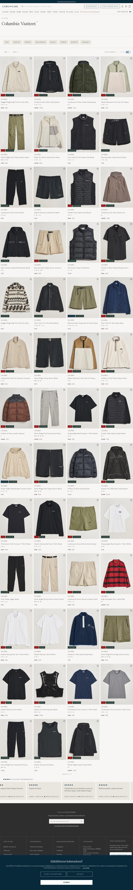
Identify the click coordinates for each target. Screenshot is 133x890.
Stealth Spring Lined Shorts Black (47, 213)
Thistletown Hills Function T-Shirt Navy (82, 710)
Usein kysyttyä (34, 854)
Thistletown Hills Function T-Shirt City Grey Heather (115, 710)
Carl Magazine (122, 12)
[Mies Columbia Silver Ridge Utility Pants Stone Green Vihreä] (16, 132)
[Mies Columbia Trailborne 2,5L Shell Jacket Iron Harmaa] (116, 187)
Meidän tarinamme (9, 847)
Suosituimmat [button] (111, 52)
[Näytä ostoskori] (129, 6)
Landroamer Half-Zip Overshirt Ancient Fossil (15, 378)
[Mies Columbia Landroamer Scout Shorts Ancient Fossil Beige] (83, 573)
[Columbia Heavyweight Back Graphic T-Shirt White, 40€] (116, 524)
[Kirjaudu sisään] (122, 6)
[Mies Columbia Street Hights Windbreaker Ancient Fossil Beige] (16, 463)
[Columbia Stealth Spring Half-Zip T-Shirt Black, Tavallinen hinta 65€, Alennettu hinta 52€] (49, 524)
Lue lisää (86, 868)
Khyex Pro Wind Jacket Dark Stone (47, 157)
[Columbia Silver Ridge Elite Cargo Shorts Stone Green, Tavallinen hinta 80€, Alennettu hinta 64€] (116, 634)
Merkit (49, 12)
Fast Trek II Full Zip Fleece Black (46, 323)
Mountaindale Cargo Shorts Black (113, 157)
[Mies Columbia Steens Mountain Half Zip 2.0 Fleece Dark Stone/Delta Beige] (83, 352)
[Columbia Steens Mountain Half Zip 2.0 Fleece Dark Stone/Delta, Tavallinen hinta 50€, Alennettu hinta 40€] (83, 358)
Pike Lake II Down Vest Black (78, 268)
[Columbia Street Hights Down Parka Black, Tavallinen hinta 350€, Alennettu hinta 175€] (83, 745)
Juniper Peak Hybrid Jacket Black (113, 433)
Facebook (60, 850)
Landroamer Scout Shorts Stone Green (82, 544)
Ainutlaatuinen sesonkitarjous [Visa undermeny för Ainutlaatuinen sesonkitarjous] (90, 12)
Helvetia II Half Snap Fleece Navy (80, 654)
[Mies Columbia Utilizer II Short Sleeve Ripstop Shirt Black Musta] (116, 242)
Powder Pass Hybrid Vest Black (79, 213)
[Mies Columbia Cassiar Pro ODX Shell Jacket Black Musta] (116, 463)
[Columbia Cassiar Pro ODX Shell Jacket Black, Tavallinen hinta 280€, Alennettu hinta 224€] (116, 469)
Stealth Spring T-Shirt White (44, 654)
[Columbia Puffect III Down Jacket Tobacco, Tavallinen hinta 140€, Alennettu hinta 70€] (16, 414)
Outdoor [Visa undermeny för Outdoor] (55, 12)
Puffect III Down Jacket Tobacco (13, 433)
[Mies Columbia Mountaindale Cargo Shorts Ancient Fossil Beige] (49, 242)
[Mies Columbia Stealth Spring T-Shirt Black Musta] (16, 684)
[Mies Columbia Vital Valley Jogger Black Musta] (16, 573)
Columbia (5, 18)
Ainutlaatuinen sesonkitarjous (66, 1)
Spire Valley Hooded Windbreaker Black (15, 268)
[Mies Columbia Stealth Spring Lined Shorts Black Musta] (49, 187)
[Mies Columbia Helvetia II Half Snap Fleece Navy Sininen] (83, 628)
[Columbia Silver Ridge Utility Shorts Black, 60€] (49, 358)
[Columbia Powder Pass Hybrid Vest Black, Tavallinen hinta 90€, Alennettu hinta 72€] (83, 193)
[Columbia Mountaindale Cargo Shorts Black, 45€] (116, 138)
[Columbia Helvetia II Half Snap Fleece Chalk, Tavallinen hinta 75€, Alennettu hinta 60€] (116, 358)
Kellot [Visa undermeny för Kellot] (31, 12)
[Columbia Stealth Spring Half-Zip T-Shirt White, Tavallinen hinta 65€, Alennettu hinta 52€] (16, 634)
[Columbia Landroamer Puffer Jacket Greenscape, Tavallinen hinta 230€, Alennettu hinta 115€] (83, 82)
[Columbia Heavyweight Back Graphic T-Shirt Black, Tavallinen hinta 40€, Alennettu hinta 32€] (83, 414)
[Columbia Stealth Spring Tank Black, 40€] (49, 745)
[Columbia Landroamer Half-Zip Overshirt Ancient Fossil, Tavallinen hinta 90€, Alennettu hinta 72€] (16, 358)
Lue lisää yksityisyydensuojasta (66, 826)
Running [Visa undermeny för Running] (62, 12)
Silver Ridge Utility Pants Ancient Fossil (49, 599)
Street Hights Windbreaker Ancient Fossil (16, 489)
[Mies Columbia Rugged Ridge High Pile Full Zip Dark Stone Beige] (16, 76)
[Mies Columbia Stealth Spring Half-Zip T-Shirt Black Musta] (49, 518)
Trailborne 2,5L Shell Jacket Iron (113, 213)
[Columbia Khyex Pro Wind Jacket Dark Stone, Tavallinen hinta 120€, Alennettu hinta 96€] (49, 138)
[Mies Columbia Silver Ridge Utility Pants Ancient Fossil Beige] (49, 573)
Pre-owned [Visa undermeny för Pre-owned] (69, 12)
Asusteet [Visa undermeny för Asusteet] (25, 12)
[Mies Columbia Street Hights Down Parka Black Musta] (83, 739)
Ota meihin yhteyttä (36, 850)
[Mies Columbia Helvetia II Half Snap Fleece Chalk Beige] (116, 352)
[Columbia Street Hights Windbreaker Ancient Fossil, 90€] (16, 469)
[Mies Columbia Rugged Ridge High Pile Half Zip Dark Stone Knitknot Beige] (16, 297)
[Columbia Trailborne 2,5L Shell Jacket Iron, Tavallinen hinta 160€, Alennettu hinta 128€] (116, 193)
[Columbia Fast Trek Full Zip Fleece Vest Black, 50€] (83, 138)
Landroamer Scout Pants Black (12, 213)
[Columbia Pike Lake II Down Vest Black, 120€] (83, 248)
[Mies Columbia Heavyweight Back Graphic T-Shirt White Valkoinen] (116, 518)
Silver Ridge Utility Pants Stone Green (15, 157)
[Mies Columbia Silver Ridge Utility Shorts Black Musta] (49, 352)
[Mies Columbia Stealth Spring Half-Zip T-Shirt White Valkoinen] (16, 628)
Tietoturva (6, 850)
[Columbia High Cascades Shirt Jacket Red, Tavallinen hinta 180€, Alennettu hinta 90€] (116, 579)
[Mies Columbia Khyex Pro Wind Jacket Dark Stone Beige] (49, 132)
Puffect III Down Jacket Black (78, 489)
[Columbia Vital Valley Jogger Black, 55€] (16, 579)
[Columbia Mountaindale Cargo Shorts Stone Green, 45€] (83, 303)
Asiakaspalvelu (91, 6)
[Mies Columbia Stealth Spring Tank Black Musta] (49, 739)
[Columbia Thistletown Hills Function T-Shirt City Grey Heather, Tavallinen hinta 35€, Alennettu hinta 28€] (116, 690)
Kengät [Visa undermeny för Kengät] (19, 12)
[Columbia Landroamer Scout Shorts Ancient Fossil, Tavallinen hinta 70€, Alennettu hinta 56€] (83, 579)
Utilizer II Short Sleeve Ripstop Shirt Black (114, 268)
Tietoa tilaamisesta (36, 847)
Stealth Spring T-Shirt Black (11, 710)
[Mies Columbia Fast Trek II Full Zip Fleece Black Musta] (49, 297)
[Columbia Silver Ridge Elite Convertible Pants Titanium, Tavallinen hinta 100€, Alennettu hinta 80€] (49, 414)
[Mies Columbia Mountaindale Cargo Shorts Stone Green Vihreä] (83, 297)
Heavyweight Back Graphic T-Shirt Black (83, 433)
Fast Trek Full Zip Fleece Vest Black (81, 157)
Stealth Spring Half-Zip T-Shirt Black (48, 544)
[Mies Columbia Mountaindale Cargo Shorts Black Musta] (116, 132)
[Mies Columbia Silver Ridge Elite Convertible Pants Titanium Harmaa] (49, 408)
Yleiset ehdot (7, 854)
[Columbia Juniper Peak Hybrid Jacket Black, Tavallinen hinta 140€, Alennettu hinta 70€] (116, 414)
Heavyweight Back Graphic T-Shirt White (116, 544)
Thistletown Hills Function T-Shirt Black (16, 544)
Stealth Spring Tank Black (44, 765)
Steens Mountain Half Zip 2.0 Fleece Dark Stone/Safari (114, 102)
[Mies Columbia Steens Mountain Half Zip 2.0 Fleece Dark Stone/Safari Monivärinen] (116, 76)
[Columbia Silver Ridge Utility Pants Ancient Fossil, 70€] (49, 579)
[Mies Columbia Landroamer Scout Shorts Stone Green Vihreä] (83, 518)
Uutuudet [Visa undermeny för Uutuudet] (5, 12)
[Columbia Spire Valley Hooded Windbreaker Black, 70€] (16, 248)
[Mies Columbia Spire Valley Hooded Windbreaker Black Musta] (16, 242)
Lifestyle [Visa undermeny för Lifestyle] (43, 12)
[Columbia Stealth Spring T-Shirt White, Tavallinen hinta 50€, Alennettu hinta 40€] (49, 634)
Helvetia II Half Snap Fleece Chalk (114, 378)
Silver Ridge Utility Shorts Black (46, 378)
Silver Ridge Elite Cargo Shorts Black (48, 489)
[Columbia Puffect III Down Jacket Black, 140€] (83, 469)
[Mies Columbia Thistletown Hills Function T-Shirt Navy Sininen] (83, 684)
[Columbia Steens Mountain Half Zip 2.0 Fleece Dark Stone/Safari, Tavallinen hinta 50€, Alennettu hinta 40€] (116, 82)
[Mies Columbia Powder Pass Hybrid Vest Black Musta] (83, 187)
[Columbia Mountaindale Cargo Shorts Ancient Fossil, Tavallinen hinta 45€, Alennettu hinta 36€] (49, 248)
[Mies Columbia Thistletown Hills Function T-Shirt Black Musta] (16, 518)
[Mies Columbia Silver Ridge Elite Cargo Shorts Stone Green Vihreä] (116, 628)
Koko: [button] (16, 52)
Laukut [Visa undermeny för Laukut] (36, 12)
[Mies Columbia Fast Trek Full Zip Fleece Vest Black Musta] (83, 132)
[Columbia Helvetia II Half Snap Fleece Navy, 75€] (83, 634)
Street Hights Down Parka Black (80, 765)
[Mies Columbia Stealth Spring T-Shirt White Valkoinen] (49, 628)
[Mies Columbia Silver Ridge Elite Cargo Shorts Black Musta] (49, 463)
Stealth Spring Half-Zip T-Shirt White (15, 654)
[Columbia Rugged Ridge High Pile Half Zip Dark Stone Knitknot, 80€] (16, 303)
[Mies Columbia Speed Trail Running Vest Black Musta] (49, 684)
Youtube (59, 854)
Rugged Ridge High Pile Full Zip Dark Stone (14, 102)
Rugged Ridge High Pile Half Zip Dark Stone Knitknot (15, 323)
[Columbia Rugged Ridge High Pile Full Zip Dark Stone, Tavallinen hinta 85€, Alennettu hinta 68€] (16, 82)
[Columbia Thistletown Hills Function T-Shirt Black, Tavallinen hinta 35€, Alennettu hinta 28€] (16, 524)
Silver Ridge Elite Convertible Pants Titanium (47, 434)
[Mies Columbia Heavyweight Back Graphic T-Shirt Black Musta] (83, 408)
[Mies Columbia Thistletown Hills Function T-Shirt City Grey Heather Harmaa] (116, 684)
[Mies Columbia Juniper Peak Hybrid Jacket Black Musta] (116, 408)
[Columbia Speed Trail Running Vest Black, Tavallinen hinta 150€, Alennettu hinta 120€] (49, 690)
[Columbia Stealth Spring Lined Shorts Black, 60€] (49, 193)
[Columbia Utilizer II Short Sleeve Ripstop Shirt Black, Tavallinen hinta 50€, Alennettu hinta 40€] (116, 248)
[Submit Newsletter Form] (81, 821)
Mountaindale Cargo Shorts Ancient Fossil (47, 268)
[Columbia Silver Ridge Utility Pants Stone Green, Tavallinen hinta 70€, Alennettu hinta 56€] (16, 138)
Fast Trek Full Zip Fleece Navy (112, 323)
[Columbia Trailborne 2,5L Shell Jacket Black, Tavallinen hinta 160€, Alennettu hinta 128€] (49, 82)
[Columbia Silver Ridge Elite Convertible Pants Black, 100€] (16, 745)
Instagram (60, 847)
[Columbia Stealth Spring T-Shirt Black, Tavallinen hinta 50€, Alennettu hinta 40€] (16, 690)
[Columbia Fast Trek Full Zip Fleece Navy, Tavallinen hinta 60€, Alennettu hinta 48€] (116, 303)
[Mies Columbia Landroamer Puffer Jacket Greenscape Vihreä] (83, 76)
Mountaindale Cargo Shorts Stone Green (83, 323)
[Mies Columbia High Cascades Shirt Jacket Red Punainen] (116, 573)
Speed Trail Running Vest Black (45, 710)
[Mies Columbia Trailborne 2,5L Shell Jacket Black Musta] (49, 76)
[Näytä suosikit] (126, 6)
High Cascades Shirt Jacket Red (113, 599)
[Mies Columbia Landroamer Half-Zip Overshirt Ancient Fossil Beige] (16, 352)
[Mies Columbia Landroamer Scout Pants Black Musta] (16, 187)
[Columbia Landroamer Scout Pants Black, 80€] (16, 193)
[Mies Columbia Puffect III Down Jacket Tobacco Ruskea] (16, 408)
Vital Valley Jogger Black (10, 599)
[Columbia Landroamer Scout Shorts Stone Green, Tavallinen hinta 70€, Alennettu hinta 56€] (83, 524)
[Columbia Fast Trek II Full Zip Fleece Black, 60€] (49, 303)
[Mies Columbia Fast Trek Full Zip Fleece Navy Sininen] (116, 297)
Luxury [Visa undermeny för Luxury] (76, 12)
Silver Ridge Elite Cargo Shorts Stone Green (115, 655)
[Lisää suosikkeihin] (30, 58)
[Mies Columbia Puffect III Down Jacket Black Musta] (83, 463)
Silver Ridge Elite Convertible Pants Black (14, 765)
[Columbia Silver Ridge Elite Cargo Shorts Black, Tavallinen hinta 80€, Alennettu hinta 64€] (49, 469)
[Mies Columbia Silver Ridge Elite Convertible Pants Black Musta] (16, 739)
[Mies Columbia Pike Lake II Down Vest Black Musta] (83, 242)
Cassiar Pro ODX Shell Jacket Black (114, 489)
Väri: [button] (7, 52)
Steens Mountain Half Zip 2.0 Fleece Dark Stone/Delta (81, 378)
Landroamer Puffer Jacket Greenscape (82, 102)
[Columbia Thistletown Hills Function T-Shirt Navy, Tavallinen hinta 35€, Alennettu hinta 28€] (83, 690)
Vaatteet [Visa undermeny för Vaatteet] (12, 12)
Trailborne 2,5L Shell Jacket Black (46, 102)
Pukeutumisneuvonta (110, 6)
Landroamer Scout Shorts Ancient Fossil (83, 599)
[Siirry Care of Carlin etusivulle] (10, 6)
